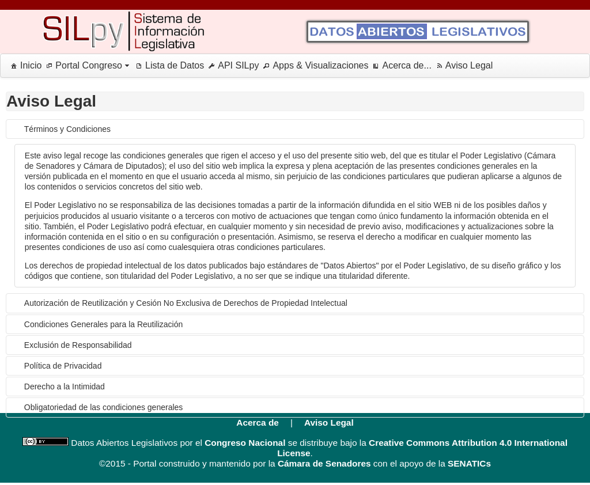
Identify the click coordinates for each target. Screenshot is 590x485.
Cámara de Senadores (324, 463)
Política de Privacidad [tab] (63, 365)
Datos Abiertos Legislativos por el (135, 443)
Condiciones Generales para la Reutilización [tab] (103, 324)
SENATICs (469, 463)
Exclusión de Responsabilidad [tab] (78, 345)
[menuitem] (23, 66)
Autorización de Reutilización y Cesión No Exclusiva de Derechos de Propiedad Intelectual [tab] (185, 303)
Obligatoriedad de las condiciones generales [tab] (103, 407)
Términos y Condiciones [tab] (67, 129)
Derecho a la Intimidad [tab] (64, 386)
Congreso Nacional (245, 443)
